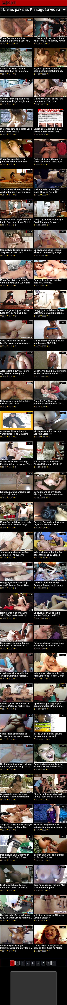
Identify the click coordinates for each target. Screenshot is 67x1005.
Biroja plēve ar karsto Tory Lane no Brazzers (47, 432)
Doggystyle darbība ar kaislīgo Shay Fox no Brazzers (16, 251)
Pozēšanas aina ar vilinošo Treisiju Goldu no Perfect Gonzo (14, 676)
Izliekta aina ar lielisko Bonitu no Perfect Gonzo (49, 856)
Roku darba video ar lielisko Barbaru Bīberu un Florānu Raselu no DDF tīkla (48, 766)
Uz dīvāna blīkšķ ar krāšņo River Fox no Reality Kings (47, 251)
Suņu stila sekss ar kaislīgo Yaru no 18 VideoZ (48, 281)
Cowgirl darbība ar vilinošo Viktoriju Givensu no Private (48, 493)
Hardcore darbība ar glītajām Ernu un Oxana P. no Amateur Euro (15, 917)
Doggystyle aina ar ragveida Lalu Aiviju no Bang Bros (14, 856)
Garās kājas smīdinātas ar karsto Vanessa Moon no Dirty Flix (15, 736)
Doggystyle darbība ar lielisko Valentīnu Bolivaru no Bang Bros (49, 313)
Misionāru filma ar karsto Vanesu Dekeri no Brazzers (14, 432)
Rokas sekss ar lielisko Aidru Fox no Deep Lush (15, 402)
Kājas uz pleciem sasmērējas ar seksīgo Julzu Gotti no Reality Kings (49, 645)
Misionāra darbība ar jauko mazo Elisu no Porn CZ (47, 190)
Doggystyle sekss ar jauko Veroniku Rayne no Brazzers (14, 795)
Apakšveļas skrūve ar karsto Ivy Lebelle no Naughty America (14, 373)
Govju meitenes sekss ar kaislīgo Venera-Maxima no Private (14, 343)
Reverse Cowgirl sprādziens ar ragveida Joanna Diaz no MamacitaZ (49, 524)
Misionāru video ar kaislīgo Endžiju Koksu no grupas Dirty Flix (16, 464)
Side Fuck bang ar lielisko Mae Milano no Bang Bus (49, 886)
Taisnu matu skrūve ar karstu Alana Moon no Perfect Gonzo (49, 674)
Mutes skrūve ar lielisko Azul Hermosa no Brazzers (48, 100)
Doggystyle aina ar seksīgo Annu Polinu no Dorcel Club (14, 583)
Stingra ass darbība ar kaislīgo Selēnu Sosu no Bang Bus (16, 825)
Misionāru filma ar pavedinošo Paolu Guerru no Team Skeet (15, 220)
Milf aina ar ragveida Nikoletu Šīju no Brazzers (49, 916)
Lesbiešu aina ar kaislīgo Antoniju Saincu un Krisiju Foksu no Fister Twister (47, 585)
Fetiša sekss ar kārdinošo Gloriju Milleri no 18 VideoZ (48, 462)
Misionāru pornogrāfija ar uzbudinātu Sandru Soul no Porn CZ (14, 40)
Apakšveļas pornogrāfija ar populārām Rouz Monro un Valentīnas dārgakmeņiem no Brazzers (49, 707)
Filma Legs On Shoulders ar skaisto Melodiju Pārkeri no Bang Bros (14, 706)
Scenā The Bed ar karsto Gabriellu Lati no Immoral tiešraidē (13, 71)
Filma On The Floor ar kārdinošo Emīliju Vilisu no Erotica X (47, 403)
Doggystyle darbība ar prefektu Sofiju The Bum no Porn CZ (50, 372)
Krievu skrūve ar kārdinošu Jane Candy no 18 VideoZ (48, 553)
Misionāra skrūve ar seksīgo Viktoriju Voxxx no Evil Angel (15, 281)
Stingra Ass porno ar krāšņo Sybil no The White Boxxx (14, 644)
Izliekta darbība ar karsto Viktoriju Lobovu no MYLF (13, 886)
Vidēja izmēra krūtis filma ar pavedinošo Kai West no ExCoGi (48, 131)
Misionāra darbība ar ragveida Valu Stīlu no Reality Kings (15, 523)
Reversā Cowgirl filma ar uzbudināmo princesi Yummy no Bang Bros (49, 827)
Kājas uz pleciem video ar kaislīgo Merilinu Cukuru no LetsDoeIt (48, 71)
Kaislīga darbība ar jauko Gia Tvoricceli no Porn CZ (15, 493)
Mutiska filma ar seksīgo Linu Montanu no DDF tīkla (49, 341)
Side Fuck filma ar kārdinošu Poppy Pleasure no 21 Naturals (50, 795)
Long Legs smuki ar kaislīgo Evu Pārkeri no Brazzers (48, 220)
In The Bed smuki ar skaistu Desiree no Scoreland (48, 735)
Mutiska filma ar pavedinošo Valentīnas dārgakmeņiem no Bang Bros (15, 101)
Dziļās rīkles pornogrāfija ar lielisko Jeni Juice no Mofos (48, 946)
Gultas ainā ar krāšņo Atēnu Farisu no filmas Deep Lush (48, 160)
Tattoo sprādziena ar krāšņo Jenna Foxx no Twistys (14, 553)
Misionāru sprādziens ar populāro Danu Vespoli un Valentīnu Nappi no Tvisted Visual (14, 163)
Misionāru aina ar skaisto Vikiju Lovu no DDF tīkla (16, 130)
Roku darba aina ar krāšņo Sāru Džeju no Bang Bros (13, 614)
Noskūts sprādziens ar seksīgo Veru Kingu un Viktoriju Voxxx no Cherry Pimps (16, 766)
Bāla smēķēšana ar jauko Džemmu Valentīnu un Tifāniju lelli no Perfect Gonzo (15, 948)
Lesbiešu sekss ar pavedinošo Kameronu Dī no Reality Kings (49, 39)
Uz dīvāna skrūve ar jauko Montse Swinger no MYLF (47, 614)
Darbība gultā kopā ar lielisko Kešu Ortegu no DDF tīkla (15, 311)
